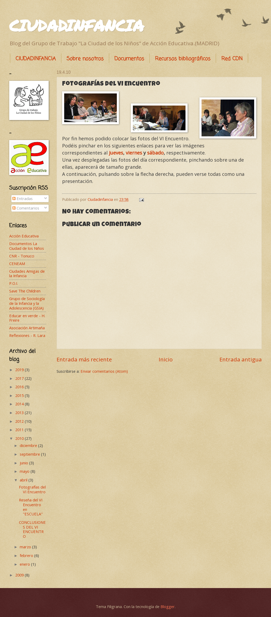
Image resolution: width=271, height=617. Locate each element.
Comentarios (25, 208)
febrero (27, 555)
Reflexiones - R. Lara (27, 335)
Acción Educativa (24, 235)
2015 (20, 395)
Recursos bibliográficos (182, 59)
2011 (20, 429)
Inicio (166, 359)
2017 (20, 378)
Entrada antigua (240, 359)
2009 (20, 575)
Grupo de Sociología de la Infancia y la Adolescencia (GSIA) (27, 303)
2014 (20, 403)
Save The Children (25, 290)
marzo (26, 546)
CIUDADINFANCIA (76, 25)
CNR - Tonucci (21, 255)
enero (25, 564)
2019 (20, 369)
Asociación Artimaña (27, 327)
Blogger (167, 606)
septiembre (30, 454)
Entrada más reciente (84, 359)
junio (24, 462)
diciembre (29, 445)
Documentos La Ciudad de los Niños (26, 246)
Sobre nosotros (85, 59)
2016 (20, 386)
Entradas (22, 198)
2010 (20, 438)
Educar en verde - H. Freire (27, 318)
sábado (155, 153)
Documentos (129, 59)
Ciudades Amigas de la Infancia (27, 273)
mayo (25, 471)
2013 (20, 412)
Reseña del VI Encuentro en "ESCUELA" (31, 506)
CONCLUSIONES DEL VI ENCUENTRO (32, 529)
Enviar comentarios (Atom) (104, 371)
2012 (20, 421)
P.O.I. (13, 283)
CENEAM (17, 263)
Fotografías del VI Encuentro (32, 489)
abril (24, 479)
